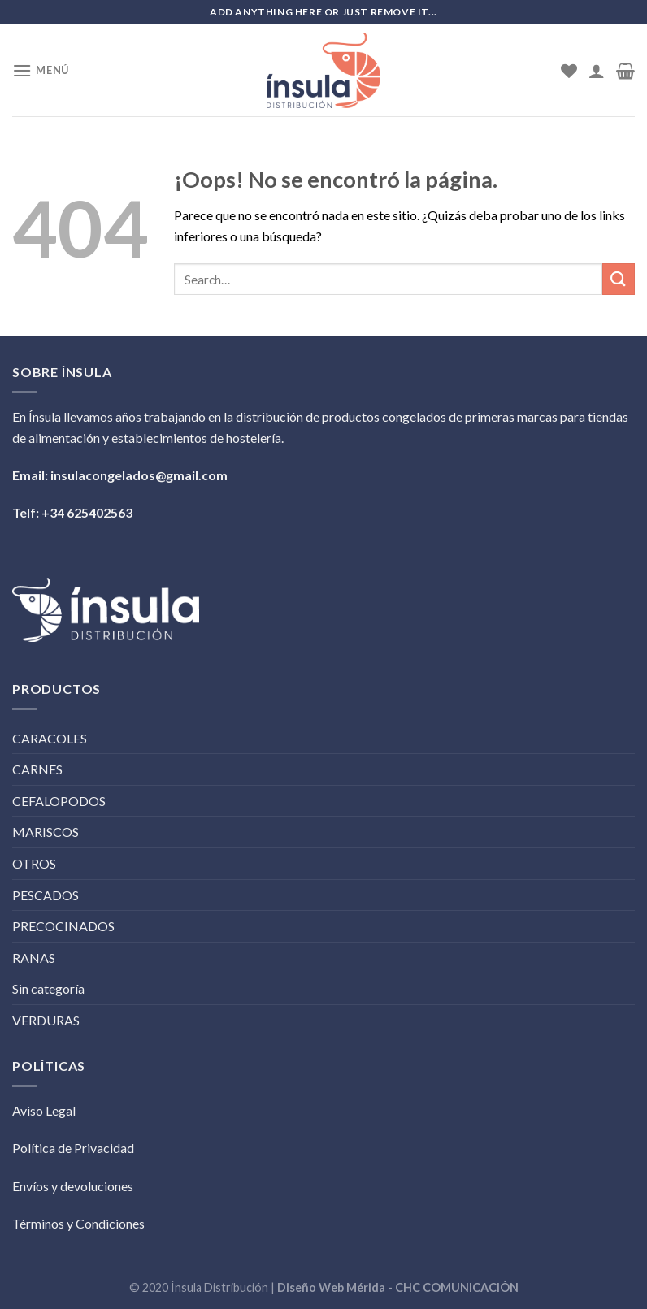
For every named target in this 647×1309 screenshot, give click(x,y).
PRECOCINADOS (63, 926)
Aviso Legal (44, 1110)
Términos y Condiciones (78, 1223)
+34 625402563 (86, 512)
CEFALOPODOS (59, 800)
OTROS (34, 863)
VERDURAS (46, 1020)
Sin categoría (48, 988)
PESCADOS (45, 895)
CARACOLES (49, 738)
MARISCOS (45, 831)
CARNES (37, 769)
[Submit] (618, 279)
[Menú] (40, 70)
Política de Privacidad (73, 1147)
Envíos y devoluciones (72, 1186)
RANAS (33, 957)
